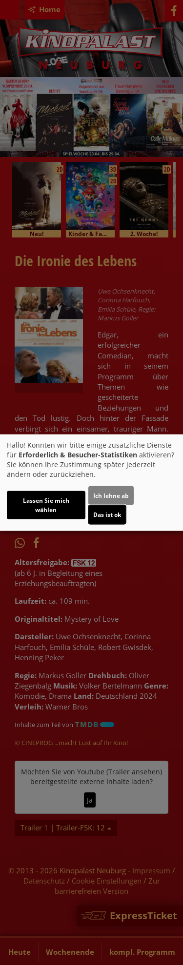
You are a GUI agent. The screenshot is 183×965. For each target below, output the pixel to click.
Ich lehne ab (111, 496)
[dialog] (91, 482)
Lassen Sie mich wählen (46, 505)
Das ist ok (107, 515)
